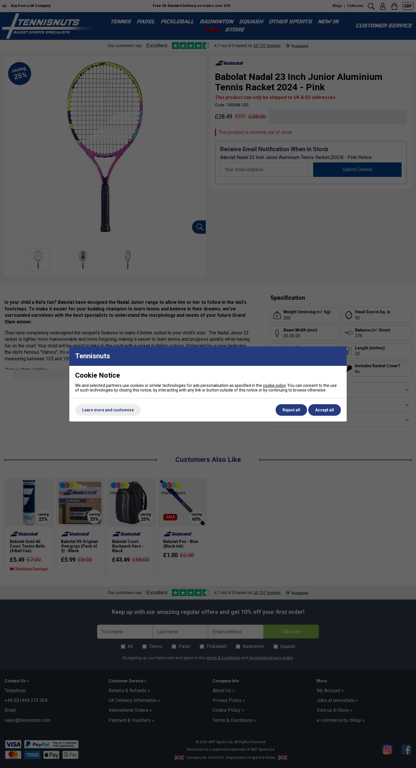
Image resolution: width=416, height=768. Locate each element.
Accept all (324, 410)
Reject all (291, 410)
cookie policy (274, 385)
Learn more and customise (108, 410)
